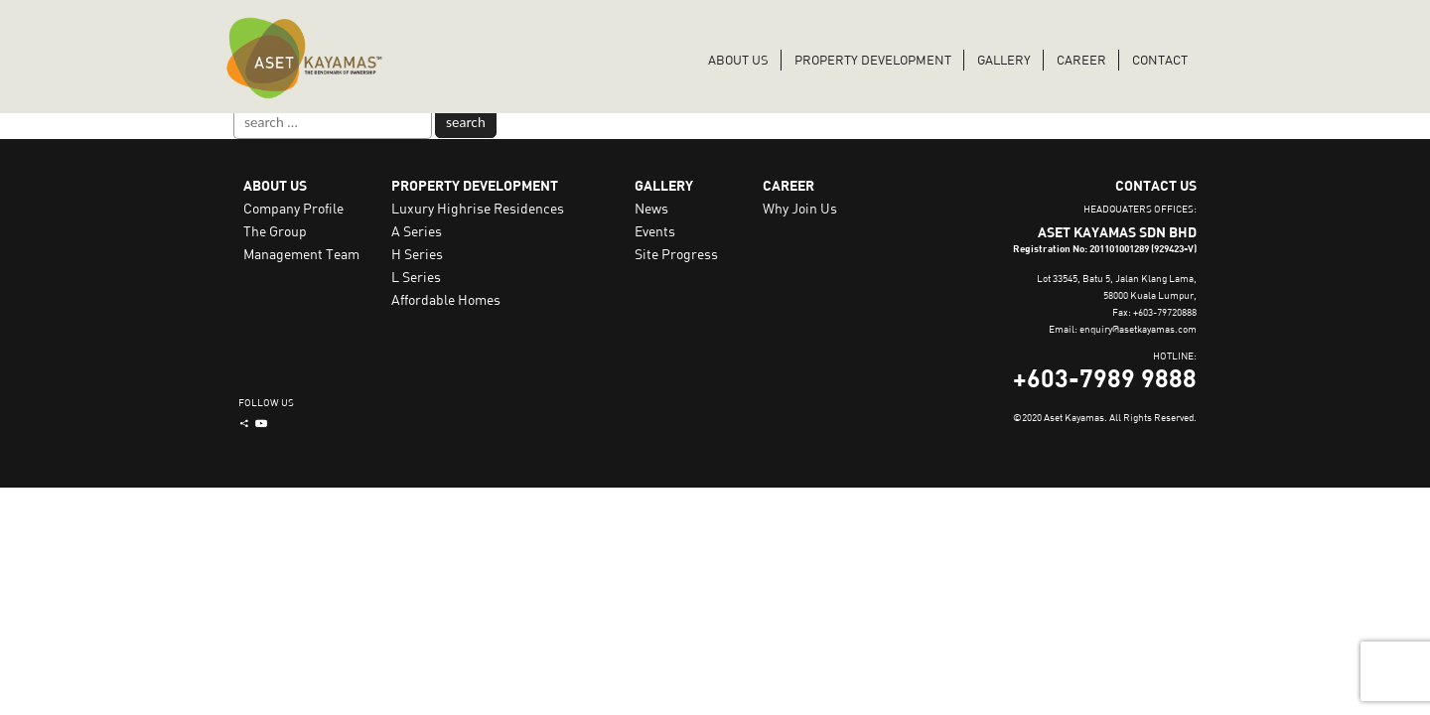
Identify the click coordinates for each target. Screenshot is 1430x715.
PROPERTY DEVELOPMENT (872, 60)
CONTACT (1160, 60)
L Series (416, 276)
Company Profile (293, 208)
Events (655, 230)
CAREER (1081, 60)
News (651, 208)
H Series (417, 253)
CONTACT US (1156, 185)
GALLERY (664, 185)
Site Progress (676, 253)
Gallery (1004, 60)
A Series (416, 230)
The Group (275, 230)
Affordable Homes (445, 299)
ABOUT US (738, 60)
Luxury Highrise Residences (477, 208)
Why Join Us (800, 208)
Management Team (301, 253)
